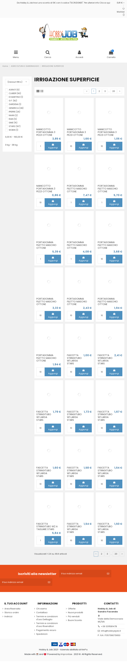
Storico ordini (11, 612)
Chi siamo (41, 608)
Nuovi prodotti (75, 612)
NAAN (13, 115)
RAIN (13, 119)
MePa (84, 649)
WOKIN (13, 130)
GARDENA (15, 104)
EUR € (121, 2)
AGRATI (14, 89)
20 (113, 91)
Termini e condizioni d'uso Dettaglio (47, 618)
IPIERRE (14, 111)
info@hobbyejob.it (111, 630)
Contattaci (41, 612)
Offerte (72, 608)
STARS (15, 126)
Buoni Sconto (75, 620)
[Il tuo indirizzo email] (82, 573)
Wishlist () (121, 12)
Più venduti (74, 616)
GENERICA (16, 108)
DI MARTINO (16, 97)
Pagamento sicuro (46, 630)
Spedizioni (41, 634)
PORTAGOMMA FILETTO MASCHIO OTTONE (77, 188)
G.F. (13, 100)
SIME (13, 122)
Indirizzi (8, 616)
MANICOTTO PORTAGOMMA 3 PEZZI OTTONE (45, 132)
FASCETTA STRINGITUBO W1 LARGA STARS (74, 359)
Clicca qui (105, 2)
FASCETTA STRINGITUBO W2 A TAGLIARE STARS (47, 526)
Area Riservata (12, 608)
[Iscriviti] (108, 573)
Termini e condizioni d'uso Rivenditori (47, 625)
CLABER (15, 93)
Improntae (66, 654)
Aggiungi (53, 146)
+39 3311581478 (109, 626)
